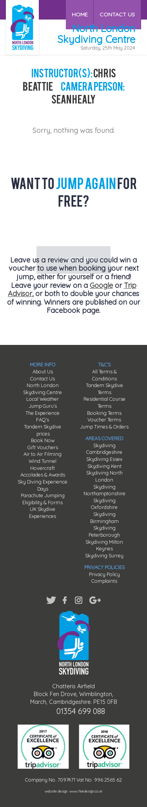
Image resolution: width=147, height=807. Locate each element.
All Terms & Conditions (104, 375)
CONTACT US (117, 9)
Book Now (42, 440)
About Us (43, 371)
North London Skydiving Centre (42, 388)
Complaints (104, 581)
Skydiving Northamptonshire (104, 490)
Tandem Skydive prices (42, 430)
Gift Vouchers (42, 447)
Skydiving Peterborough (104, 531)
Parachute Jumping (43, 495)
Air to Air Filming (43, 454)
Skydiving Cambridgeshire (104, 448)
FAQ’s (42, 419)
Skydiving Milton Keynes (104, 545)
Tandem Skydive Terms (104, 388)
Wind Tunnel (42, 461)
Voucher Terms (104, 419)
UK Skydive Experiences (42, 512)
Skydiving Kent (104, 466)
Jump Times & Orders (104, 426)
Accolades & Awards (42, 474)
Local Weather (42, 399)
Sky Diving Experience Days (42, 485)
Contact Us (42, 378)
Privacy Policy (104, 574)
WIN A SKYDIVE (73, 230)
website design (56, 791)
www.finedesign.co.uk (85, 791)
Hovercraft (42, 468)
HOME (81, 9)
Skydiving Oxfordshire (104, 504)
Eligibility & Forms (42, 502)
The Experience (42, 413)
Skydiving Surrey (104, 555)
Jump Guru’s (43, 406)
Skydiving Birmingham (104, 517)
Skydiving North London (104, 476)
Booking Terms (104, 413)
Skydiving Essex (104, 459)
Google (101, 285)
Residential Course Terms (104, 402)
